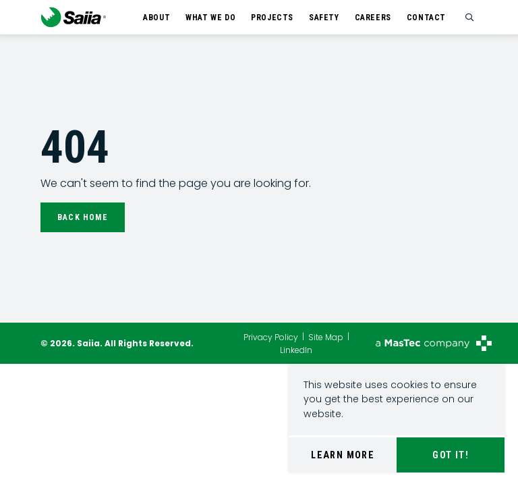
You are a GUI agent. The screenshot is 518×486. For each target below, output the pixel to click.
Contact (426, 17)
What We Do (210, 17)
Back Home (82, 217)
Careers (373, 17)
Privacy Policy (270, 337)
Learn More (342, 455)
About (156, 17)
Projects (272, 17)
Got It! (450, 455)
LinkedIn (296, 349)
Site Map (325, 337)
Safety (324, 17)
